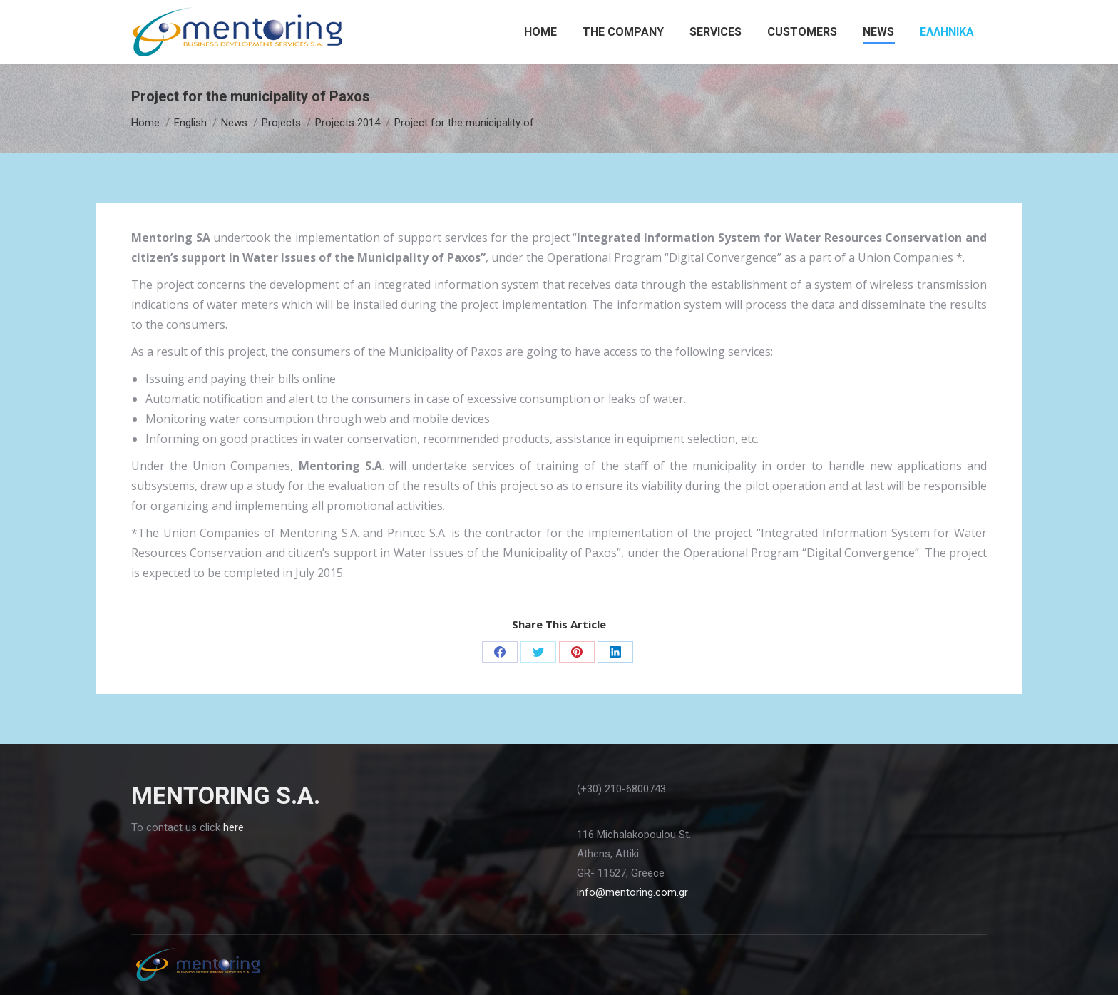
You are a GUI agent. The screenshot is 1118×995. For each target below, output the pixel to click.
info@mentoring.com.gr (632, 892)
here (233, 827)
